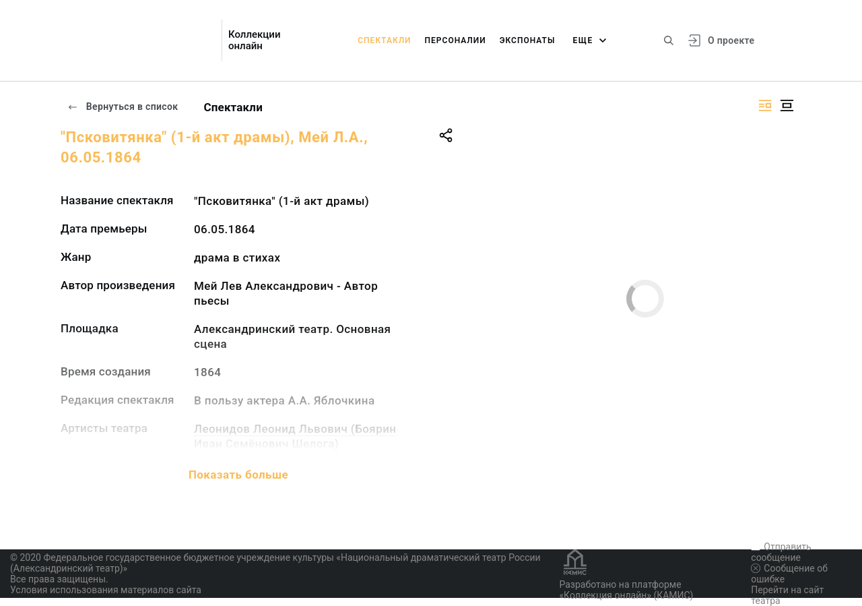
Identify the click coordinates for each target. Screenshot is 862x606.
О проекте (731, 40)
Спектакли (384, 40)
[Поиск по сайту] (668, 40)
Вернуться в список (122, 106)
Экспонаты (528, 40)
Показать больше (238, 474)
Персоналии (455, 40)
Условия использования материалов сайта (105, 589)
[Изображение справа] (765, 105)
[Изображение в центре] (786, 105)
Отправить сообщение (781, 552)
